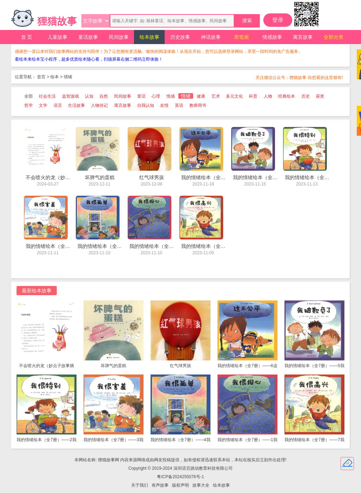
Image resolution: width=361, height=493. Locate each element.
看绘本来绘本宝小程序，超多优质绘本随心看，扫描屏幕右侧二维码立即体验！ (89, 59)
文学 (43, 105)
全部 (28, 96)
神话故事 (211, 37)
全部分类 (333, 37)
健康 (201, 96)
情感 (170, 96)
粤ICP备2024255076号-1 (180, 476)
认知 (89, 96)
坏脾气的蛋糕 (113, 365)
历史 (305, 96)
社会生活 (47, 96)
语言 (58, 105)
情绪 (68, 76)
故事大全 (200, 485)
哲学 (28, 105)
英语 (179, 105)
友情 (164, 105)
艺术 (216, 96)
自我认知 (145, 105)
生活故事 (76, 105)
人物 (268, 96)
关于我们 (139, 485)
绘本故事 (149, 37)
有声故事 (160, 485)
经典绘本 (286, 96)
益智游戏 (70, 96)
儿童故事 (57, 37)
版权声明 (180, 485)
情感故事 (272, 37)
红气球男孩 (180, 365)
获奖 (320, 96)
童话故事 (88, 37)
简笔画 (241, 37)
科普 (253, 96)
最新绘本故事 (36, 290)
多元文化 (234, 96)
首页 (41, 76)
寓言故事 (303, 37)
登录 (277, 20)
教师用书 (197, 105)
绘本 (54, 76)
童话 (141, 96)
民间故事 (119, 37)
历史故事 (180, 37)
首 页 (26, 37)
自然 (103, 96)
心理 (156, 96)
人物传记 (99, 105)
